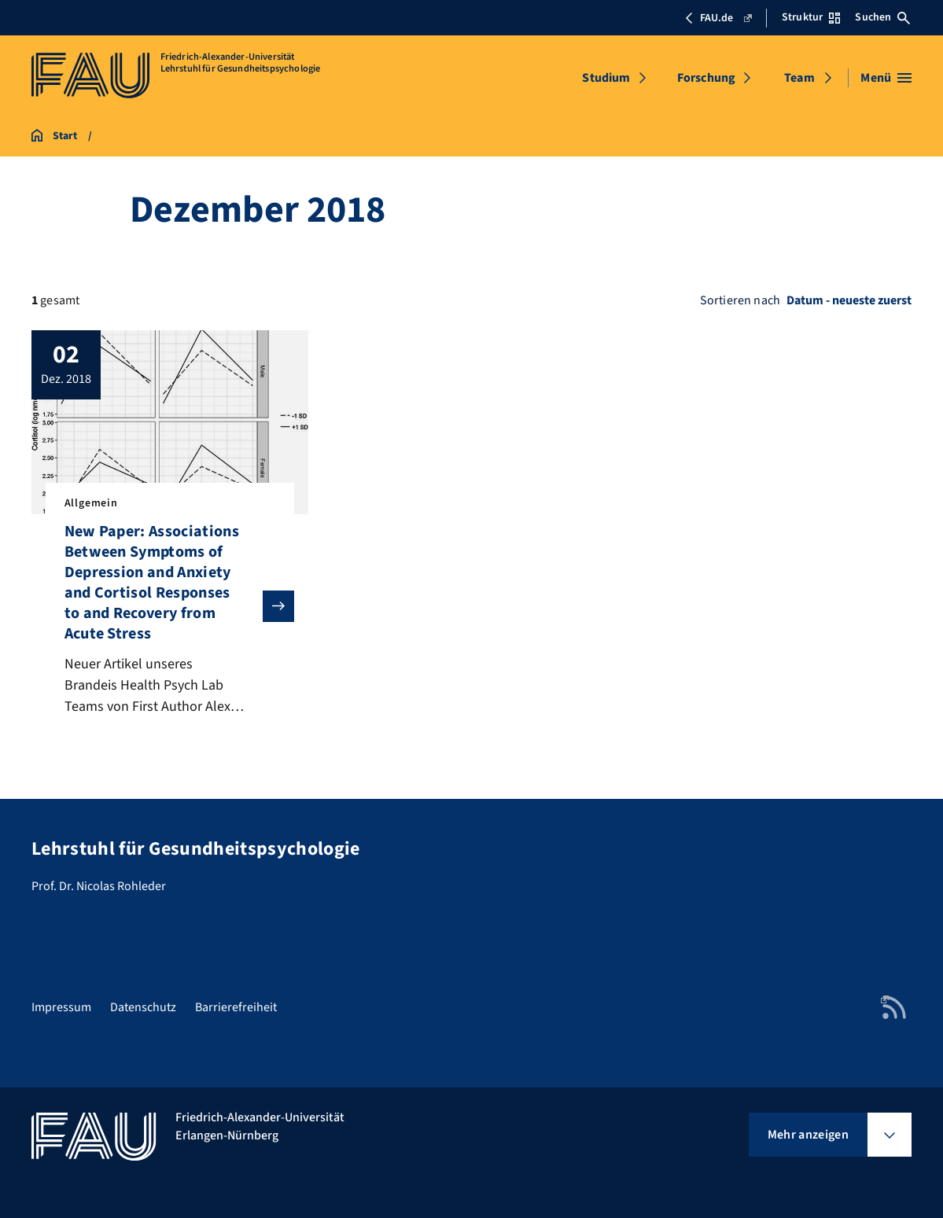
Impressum (61, 1007)
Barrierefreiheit (236, 1007)
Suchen (882, 17)
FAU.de (717, 18)
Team (799, 77)
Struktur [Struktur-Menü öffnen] (811, 17)
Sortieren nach (740, 300)
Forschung (706, 77)
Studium (606, 77)
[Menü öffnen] (886, 78)
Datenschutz (143, 1007)
